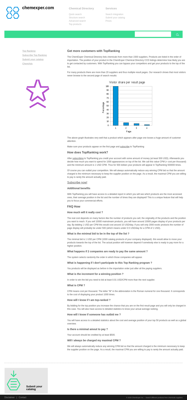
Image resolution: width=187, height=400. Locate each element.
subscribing (78, 158)
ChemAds (27, 63)
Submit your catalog (115, 17)
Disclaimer (9, 397)
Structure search (77, 17)
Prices (108, 21)
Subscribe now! (77, 182)
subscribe (124, 146)
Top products (75, 24)
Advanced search (77, 21)
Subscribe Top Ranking (34, 55)
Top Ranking (29, 51)
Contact (22, 397)
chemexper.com (38, 7)
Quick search (75, 14)
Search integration (114, 14)
